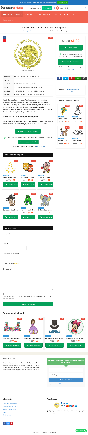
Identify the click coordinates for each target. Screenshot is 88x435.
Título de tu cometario (11, 254)
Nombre (6, 234)
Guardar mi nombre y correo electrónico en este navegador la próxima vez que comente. (27, 297)
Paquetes (58, 14)
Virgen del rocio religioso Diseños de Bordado (10, 177)
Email (5, 244)
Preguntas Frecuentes (10, 403)
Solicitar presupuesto (44, 14)
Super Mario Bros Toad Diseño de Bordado (45, 177)
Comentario (7, 269)
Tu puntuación (8, 264)
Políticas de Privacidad (59, 383)
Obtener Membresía (9, 409)
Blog (4, 412)
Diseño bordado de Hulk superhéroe (28, 210)
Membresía (47, 8)
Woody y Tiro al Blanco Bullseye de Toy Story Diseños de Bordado (63, 140)
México (44, 31)
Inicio (20, 31)
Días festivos (29, 14)
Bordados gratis (69, 14)
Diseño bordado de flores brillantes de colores (12, 338)
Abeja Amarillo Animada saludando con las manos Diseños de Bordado (63, 118)
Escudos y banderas (35, 31)
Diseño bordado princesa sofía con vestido (33, 338)
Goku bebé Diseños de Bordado (10, 210)
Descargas (26, 31)
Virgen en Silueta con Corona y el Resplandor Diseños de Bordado (77, 118)
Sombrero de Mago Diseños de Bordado (54, 338)
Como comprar (8, 20)
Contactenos (7, 415)
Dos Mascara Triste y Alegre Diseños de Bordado (28, 177)
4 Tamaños (68, 90)
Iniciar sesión (35, 8)
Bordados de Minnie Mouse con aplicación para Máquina (75, 338)
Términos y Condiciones (10, 406)
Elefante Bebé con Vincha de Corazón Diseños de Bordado (45, 210)
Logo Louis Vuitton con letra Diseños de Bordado (77, 140)
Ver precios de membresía (28, 142)
